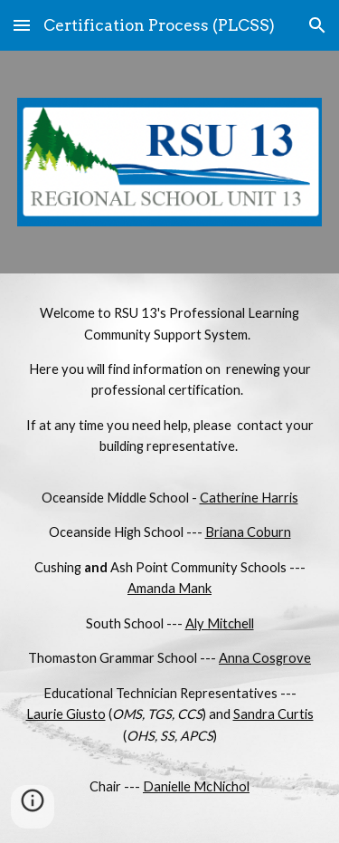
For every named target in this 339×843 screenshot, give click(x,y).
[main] (170, 558)
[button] (21, 25)
